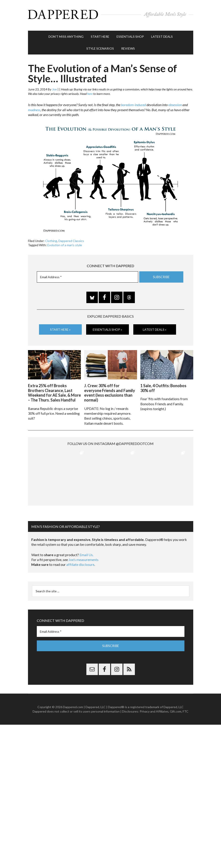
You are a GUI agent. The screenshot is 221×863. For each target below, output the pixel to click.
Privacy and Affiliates (154, 709)
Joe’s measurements (83, 557)
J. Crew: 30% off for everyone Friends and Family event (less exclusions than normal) (109, 390)
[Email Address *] (87, 275)
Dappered (110, 14)
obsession (175, 103)
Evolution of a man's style (64, 243)
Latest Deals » (154, 327)
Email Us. (86, 552)
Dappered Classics (71, 238)
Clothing (51, 238)
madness (34, 108)
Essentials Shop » (107, 327)
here (90, 92)
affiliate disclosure (80, 562)
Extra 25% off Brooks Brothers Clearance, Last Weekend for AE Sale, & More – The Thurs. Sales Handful (54, 390)
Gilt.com (175, 709)
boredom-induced (133, 103)
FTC (185, 709)
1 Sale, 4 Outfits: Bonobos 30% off (163, 385)
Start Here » (60, 327)
